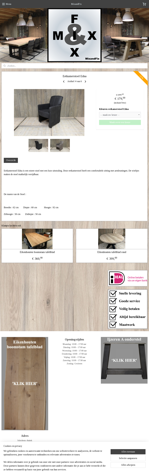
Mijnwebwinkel (99, 469)
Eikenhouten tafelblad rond (111, 252)
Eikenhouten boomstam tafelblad (37, 252)
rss (70, 469)
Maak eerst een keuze (120, 122)
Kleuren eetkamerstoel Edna (114, 109)
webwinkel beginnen (79, 469)
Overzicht (11, 160)
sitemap (65, 469)
